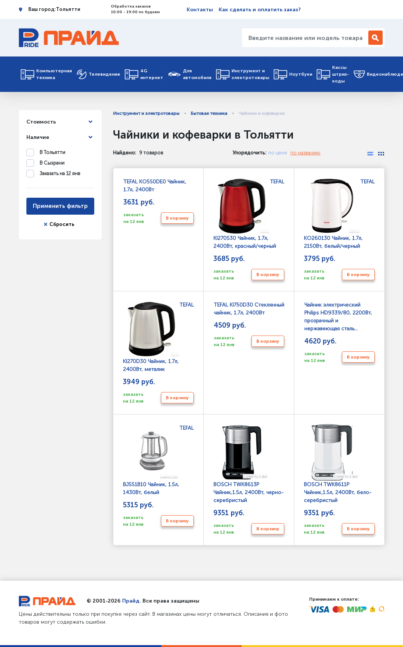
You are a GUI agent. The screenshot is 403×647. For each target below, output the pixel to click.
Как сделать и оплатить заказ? (260, 9)
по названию (305, 153)
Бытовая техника (209, 113)
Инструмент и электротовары (242, 74)
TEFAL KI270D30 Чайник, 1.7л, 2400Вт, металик (158, 337)
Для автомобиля (189, 74)
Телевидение (98, 74)
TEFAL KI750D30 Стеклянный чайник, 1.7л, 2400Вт (248, 309)
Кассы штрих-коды (333, 74)
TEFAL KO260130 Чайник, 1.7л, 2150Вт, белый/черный (339, 214)
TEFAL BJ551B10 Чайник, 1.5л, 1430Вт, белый (158, 460)
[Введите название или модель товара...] (306, 38)
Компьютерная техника (46, 74)
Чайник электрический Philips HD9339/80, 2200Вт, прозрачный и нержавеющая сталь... (338, 317)
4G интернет (144, 74)
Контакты (200, 9)
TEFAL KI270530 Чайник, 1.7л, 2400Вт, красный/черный (248, 214)
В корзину (177, 218)
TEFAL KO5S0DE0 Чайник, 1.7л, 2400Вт (154, 186)
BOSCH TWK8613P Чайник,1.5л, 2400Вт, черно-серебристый (248, 464)
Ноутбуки (293, 74)
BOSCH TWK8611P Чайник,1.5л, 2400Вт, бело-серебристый (337, 464)
